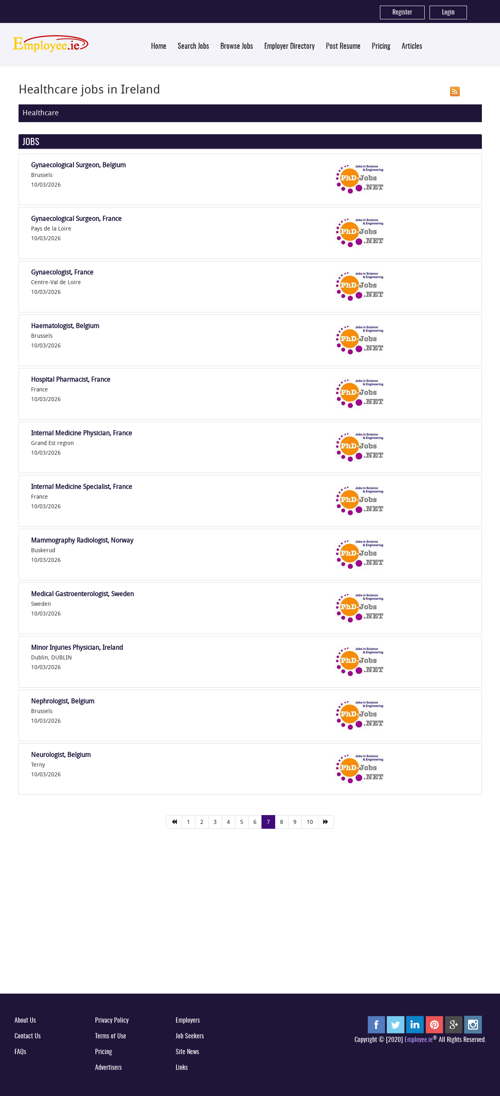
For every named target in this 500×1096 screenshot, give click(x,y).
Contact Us (28, 1036)
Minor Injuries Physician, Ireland (77, 647)
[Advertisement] (250, 925)
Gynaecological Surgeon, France (76, 218)
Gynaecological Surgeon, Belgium (78, 164)
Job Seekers (190, 1036)
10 (310, 822)
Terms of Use (110, 1036)
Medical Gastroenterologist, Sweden (82, 593)
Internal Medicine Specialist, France (81, 486)
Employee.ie (419, 1040)
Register (402, 12)
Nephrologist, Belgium (62, 701)
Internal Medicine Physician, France (81, 432)
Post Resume (343, 46)
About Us (25, 1020)
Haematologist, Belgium (65, 325)
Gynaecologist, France (62, 272)
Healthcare (41, 112)
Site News (187, 1052)
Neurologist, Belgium (61, 754)
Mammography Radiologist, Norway (82, 540)
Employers (188, 1020)
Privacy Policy (112, 1020)
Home (158, 46)
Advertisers (108, 1068)
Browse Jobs (236, 46)
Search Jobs (193, 46)
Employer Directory (289, 46)
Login (448, 12)
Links (182, 1068)
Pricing (381, 46)
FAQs (20, 1052)
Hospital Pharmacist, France (70, 379)
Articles (412, 46)
